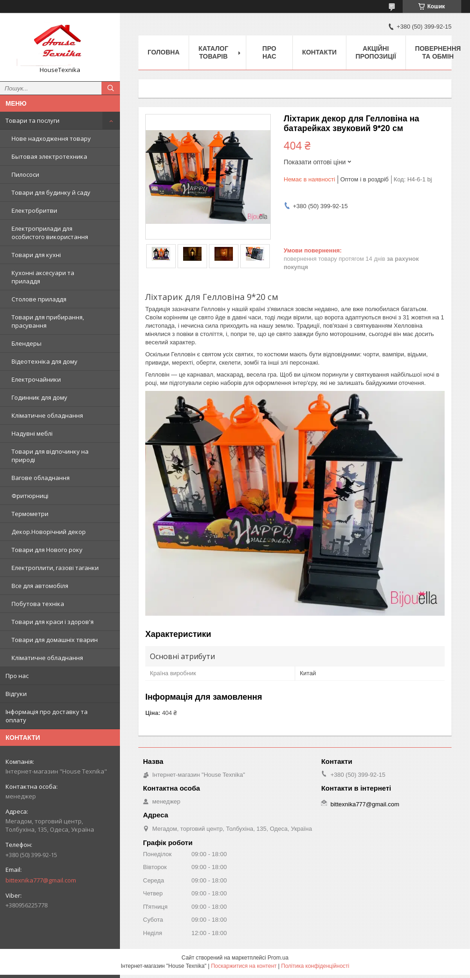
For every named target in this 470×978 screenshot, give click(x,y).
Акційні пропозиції (376, 52)
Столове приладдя (39, 299)
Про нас (17, 676)
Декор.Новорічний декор (49, 532)
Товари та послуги (32, 120)
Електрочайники (36, 379)
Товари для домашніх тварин (55, 640)
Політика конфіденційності (315, 966)
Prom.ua (278, 957)
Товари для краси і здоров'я (53, 622)
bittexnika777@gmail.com (41, 880)
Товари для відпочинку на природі (50, 455)
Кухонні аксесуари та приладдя (43, 277)
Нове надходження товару (51, 138)
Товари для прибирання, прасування (48, 321)
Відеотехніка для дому (44, 361)
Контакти (319, 52)
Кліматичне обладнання (47, 415)
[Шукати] (110, 88)
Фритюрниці (30, 496)
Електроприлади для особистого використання (50, 232)
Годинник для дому (39, 397)
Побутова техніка (38, 604)
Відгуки (16, 694)
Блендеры (27, 343)
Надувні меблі (32, 433)
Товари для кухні (36, 255)
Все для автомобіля (40, 586)
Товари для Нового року (47, 550)
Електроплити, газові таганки (55, 568)
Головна (163, 52)
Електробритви (34, 210)
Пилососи (25, 174)
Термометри (30, 514)
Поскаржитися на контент (243, 966)
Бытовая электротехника (49, 156)
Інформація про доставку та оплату (47, 716)
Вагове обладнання (41, 478)
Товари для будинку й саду (51, 192)
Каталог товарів (213, 52)
